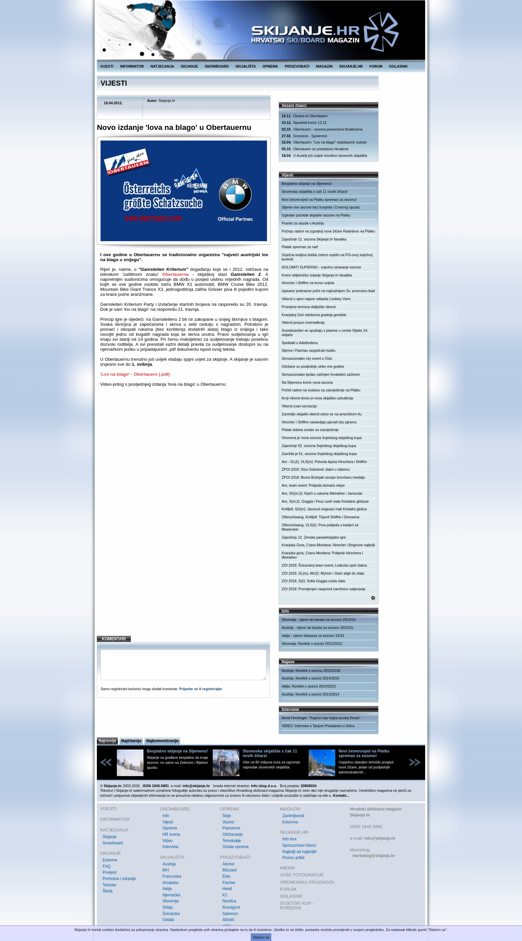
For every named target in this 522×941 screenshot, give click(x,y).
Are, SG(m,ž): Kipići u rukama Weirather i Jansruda (322, 493)
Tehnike (109, 885)
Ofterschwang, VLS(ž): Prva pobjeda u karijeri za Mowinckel (320, 527)
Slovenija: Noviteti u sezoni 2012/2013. (312, 644)
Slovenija (170, 901)
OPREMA (270, 66)
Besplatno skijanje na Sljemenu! (307, 184)
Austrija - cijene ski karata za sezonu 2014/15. (318, 628)
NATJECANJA (162, 66)
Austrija (169, 864)
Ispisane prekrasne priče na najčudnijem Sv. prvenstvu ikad (328, 291)
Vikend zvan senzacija (299, 406)
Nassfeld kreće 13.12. (305, 123)
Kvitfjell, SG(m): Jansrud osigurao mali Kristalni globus (324, 509)
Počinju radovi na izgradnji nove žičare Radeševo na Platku (328, 231)
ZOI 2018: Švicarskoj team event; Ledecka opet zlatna (324, 565)
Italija (167, 888)
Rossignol (231, 907)
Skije (226, 815)
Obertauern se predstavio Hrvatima (315, 149)
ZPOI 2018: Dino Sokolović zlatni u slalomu (316, 469)
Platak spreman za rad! (300, 247)
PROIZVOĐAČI (297, 66)
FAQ (107, 866)
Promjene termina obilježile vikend (309, 307)
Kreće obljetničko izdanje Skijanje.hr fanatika (317, 275)
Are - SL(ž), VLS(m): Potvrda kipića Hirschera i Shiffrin (324, 462)
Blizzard (229, 870)
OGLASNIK (398, 66)
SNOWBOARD (217, 66)
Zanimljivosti (293, 815)
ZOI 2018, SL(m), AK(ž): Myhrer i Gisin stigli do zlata (323, 573)
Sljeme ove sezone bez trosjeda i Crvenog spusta (321, 207)
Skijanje (110, 836)
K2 (224, 895)
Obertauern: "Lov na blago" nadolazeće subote (324, 142)
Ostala (168, 919)
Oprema (169, 828)
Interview (170, 846)
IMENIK (287, 868)
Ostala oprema (235, 846)
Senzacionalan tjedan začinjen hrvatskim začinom (321, 374)
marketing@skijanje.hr (373, 855)
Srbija (167, 907)
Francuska (171, 876)
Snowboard (113, 843)
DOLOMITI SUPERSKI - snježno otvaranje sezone (321, 267)
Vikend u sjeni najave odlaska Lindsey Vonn (316, 299)
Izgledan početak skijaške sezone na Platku (316, 215)
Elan (226, 876)
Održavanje (232, 834)
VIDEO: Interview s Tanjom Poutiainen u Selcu (318, 726)
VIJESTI (107, 66)
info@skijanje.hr (380, 838)
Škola (108, 891)
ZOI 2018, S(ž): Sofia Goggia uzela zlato (313, 581)
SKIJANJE (189, 66)
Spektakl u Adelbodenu (300, 343)
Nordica (229, 901)
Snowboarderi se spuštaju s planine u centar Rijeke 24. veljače (325, 332)
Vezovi (228, 822)
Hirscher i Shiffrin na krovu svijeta (308, 283)
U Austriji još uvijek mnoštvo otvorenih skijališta (324, 156)
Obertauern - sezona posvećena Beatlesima (322, 129)
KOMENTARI (114, 639)
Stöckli (228, 919)
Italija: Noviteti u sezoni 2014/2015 (309, 686)
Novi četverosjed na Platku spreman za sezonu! (319, 200)
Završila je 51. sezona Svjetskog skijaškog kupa (319, 454)
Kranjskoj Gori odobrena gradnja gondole (314, 315)
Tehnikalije (231, 840)
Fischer (228, 882)
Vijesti (167, 822)
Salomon (230, 913)
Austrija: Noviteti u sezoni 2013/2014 (310, 694)
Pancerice (231, 828)
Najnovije (107, 740)
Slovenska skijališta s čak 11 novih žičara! (315, 192)
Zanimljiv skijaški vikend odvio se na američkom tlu (322, 414)
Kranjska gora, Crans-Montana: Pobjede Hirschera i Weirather (322, 555)
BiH (165, 870)
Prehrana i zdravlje (119, 878)
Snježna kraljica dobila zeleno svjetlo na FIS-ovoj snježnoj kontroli (327, 257)
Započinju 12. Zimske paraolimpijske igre (314, 537)
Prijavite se (188, 689)
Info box (289, 839)
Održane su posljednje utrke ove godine (313, 366)
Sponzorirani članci (299, 845)
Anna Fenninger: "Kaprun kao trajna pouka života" (321, 718)
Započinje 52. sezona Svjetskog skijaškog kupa (319, 446)
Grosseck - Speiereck (304, 136)
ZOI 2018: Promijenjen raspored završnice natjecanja (323, 589)
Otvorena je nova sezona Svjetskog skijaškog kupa (322, 438)
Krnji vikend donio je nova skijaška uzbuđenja (317, 398)
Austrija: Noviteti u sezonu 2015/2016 (311, 671)
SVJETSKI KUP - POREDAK (297, 905)
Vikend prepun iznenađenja (303, 322)
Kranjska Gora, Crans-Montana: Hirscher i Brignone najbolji (328, 545)
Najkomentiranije (162, 740)
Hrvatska (170, 882)
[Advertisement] (184, 576)
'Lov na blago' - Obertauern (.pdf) (135, 374)
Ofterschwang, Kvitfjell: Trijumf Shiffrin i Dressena (320, 517)
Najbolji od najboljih (299, 851)
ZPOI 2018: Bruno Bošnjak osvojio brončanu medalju (323, 477)
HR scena (171, 834)
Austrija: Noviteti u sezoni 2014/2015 (310, 678)
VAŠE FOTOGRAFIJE (302, 875)
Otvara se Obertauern (305, 116)
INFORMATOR (132, 66)
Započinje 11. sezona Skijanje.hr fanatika (314, 239)
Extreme (110, 860)
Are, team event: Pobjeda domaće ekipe (313, 485)
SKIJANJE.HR (351, 66)
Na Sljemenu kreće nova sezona (307, 382)
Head (227, 888)
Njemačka (171, 895)
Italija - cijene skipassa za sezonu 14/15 (313, 636)
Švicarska (171, 913)
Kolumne (290, 822)
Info (165, 815)
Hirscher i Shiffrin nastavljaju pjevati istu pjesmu (319, 422)
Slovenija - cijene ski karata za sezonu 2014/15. (319, 620)
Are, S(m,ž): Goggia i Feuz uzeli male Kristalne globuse (325, 501)
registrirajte (212, 689)
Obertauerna (175, 274)
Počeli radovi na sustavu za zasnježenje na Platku (321, 390)
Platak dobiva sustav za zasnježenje (310, 430)
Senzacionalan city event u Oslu (307, 358)
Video (167, 840)
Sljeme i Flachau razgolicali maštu (308, 350)
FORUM (376, 66)
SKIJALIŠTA (245, 66)
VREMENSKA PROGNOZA (307, 882)
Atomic (228, 864)
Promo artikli (293, 857)
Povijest (110, 872)
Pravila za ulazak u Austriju (303, 223)
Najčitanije (131, 740)
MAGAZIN (324, 66)
